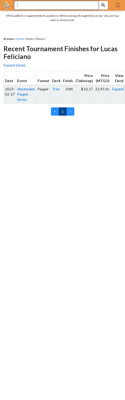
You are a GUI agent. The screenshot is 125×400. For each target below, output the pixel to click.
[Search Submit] (103, 5)
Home (20, 39)
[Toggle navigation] (118, 5)
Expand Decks (14, 65)
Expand (118, 89)
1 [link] (63, 111)
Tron (56, 89)
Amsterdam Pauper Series (26, 94)
